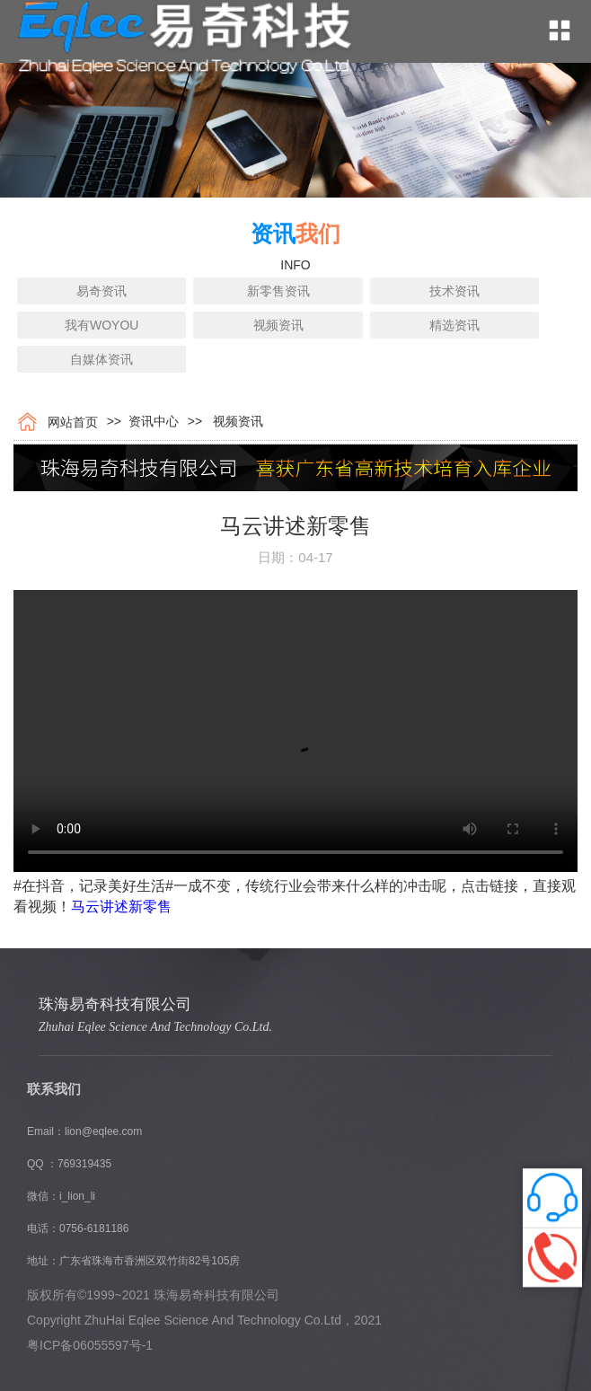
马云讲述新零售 (121, 906)
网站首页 (69, 422)
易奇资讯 (101, 291)
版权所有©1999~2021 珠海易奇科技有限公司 (153, 1295)
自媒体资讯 (101, 359)
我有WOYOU (101, 325)
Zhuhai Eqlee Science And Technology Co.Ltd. (155, 1027)
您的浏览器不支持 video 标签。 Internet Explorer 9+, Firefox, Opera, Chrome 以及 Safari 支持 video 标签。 (295, 731)
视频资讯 (278, 325)
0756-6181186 (93, 1228)
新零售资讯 (278, 291)
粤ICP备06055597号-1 (90, 1345)
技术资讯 (454, 291)
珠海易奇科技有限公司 (115, 1004)
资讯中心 (150, 421)
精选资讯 (454, 325)
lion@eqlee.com (103, 1131)
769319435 (84, 1164)
